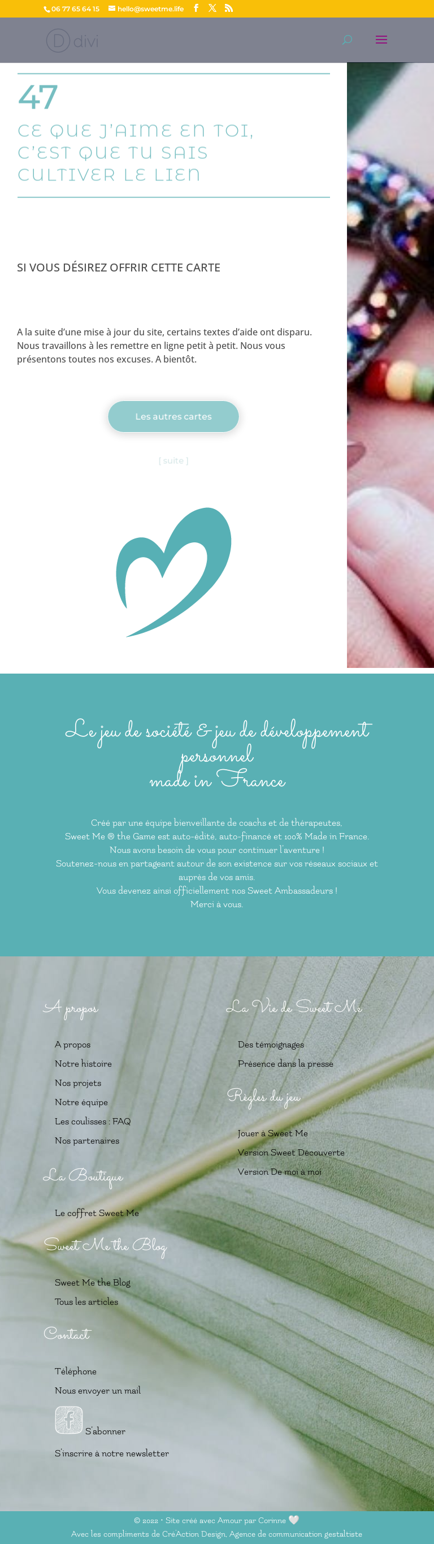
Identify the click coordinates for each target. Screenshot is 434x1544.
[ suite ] (174, 460)
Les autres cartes (173, 417)
